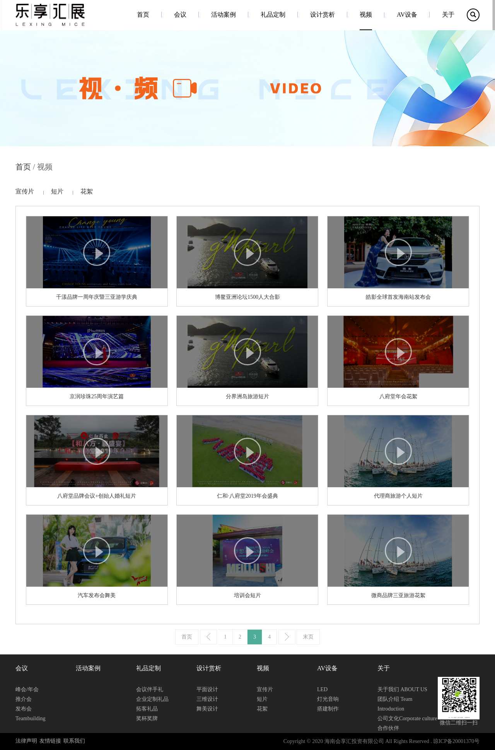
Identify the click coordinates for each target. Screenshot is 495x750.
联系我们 (74, 741)
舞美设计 (207, 709)
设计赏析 (322, 14)
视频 (366, 14)
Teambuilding (30, 718)
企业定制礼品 (152, 699)
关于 (448, 14)
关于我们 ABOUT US (402, 689)
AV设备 (407, 14)
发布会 (23, 709)
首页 (143, 14)
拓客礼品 (147, 709)
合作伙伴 (388, 728)
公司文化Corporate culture (407, 718)
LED (322, 689)
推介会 (23, 699)
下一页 (286, 637)
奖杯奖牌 (147, 718)
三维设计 (207, 699)
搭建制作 (328, 709)
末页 (308, 637)
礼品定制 (273, 14)
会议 (180, 14)
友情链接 (50, 741)
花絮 (86, 191)
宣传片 (24, 191)
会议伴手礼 (149, 689)
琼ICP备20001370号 (456, 741)
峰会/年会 (27, 689)
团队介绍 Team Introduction (394, 704)
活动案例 (223, 14)
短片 (57, 191)
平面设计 (207, 689)
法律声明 (26, 741)
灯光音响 (328, 699)
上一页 (208, 637)
